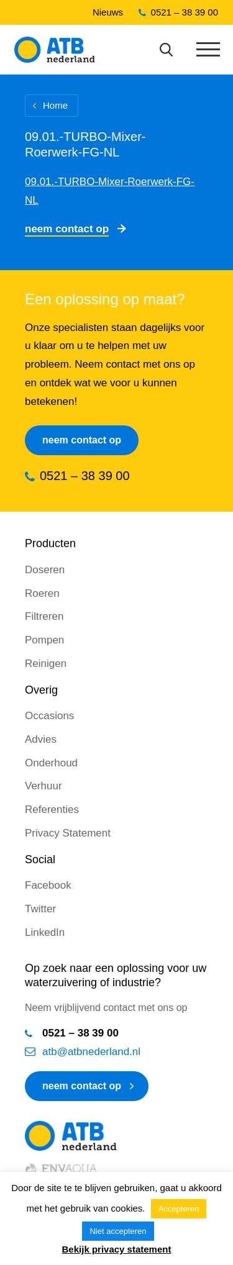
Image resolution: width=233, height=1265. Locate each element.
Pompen (44, 640)
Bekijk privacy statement (116, 1249)
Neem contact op (67, 228)
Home (55, 105)
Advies (41, 739)
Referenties (52, 809)
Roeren (42, 593)
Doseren (45, 570)
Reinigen (45, 663)
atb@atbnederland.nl (91, 1052)
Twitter (40, 909)
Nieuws (108, 12)
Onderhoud (51, 763)
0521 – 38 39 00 (184, 12)
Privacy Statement (68, 833)
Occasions (49, 716)
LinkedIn (45, 932)
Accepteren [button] (178, 1208)
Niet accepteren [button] (117, 1231)
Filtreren (44, 616)
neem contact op (81, 1086)
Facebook (48, 885)
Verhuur (43, 786)
